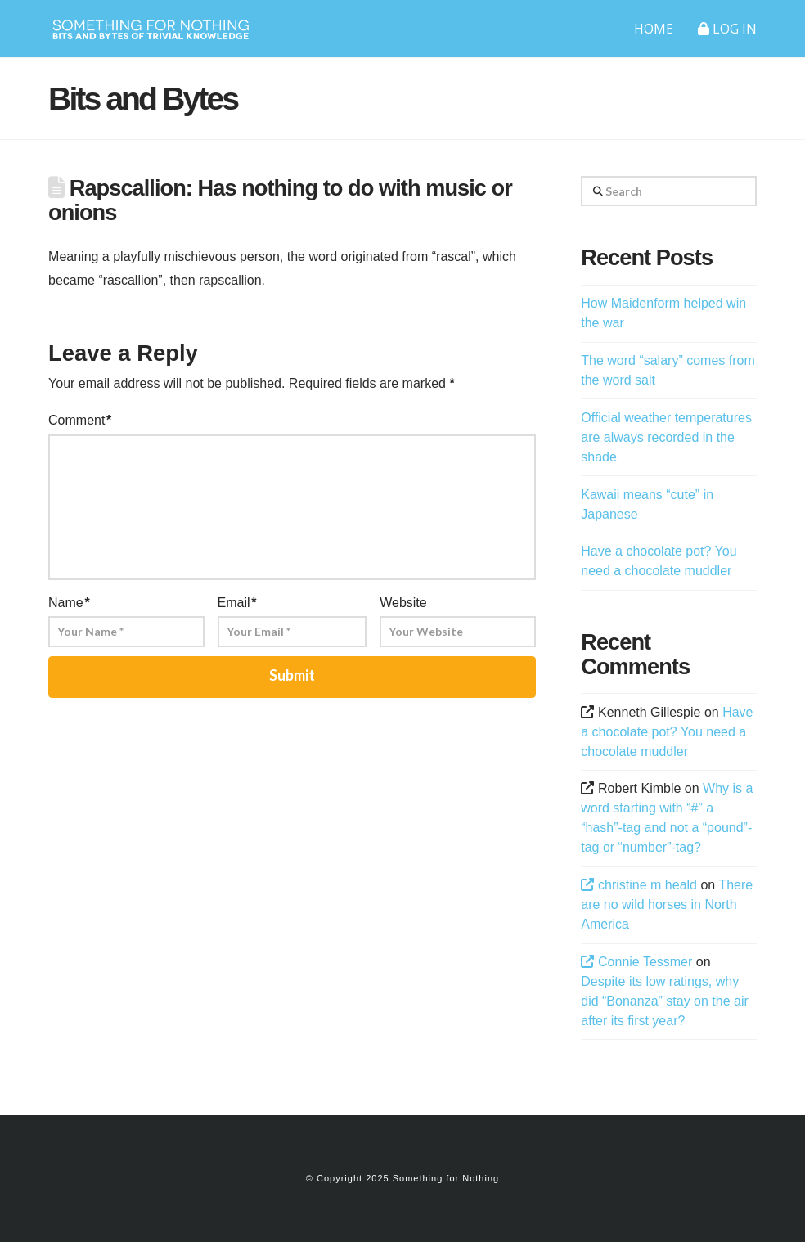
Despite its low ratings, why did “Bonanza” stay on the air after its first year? (665, 1001)
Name (69, 603)
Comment (79, 420)
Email (237, 603)
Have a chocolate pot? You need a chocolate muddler (667, 731)
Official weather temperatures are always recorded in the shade (666, 437)
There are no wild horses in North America (667, 904)
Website (403, 603)
